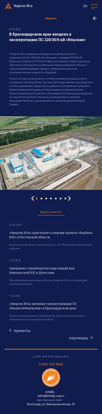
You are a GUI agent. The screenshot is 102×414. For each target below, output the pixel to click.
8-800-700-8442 (51, 364)
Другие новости (51, 212)
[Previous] (33, 198)
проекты (22, 330)
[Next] (69, 198)
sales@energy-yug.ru (51, 396)
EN (85, 6)
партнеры (78, 337)
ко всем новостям (96, 18)
